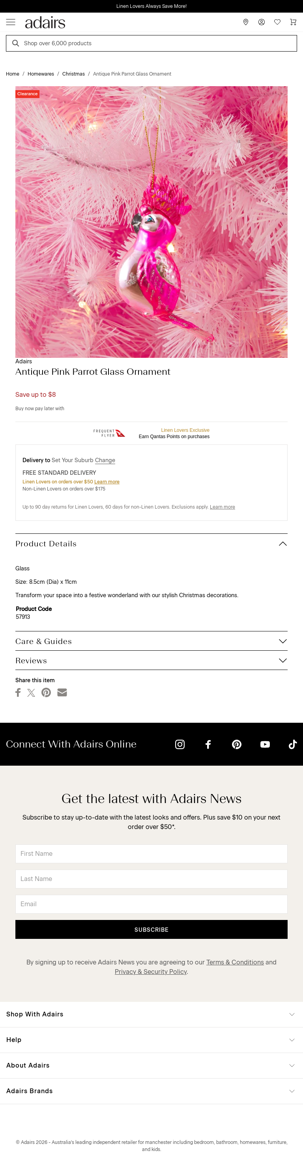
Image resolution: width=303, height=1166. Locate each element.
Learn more (107, 482)
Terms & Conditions (235, 962)
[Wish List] (277, 22)
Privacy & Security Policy (151, 971)
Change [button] (105, 460)
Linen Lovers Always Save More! (151, 6)
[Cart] (293, 22)
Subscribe (152, 930)
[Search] (17, 44)
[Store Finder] (246, 22)
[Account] (262, 22)
